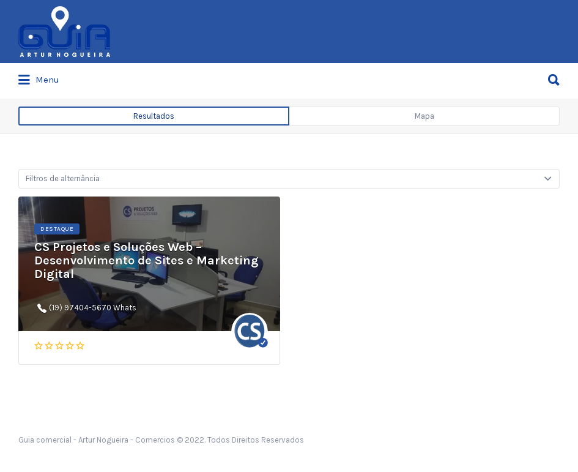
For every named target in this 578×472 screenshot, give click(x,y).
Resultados (153, 116)
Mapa (424, 116)
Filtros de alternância (63, 178)
